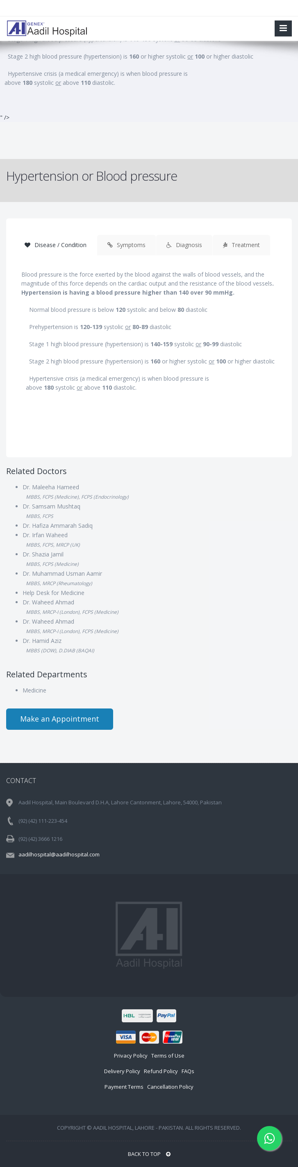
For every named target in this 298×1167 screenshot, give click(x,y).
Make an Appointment (59, 719)
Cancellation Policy (170, 1086)
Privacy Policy (131, 1055)
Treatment (241, 245)
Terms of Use (167, 1055)
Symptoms (126, 245)
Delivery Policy (122, 1071)
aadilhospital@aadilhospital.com (59, 854)
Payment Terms (124, 1086)
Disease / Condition (55, 245)
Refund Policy (161, 1071)
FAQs (188, 1071)
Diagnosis (184, 245)
